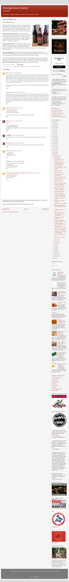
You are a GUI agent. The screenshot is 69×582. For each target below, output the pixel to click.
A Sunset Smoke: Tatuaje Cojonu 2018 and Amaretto (61, 343)
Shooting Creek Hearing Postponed (59, 218)
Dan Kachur (8, 143)
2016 (54, 139)
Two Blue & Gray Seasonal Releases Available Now (59, 195)
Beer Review (54, 379)
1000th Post (54, 312)
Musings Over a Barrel (15, 8)
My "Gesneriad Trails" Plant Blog (58, 116)
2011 (54, 148)
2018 (54, 136)
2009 (54, 152)
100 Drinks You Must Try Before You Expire (59, 179)
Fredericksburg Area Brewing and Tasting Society (17, 172)
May (55, 248)
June (55, 247)
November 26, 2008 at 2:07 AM (17, 143)
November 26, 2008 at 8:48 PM (18, 161)
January (56, 256)
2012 (54, 147)
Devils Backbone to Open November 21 (59, 215)
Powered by (59, 71)
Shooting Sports (55, 388)
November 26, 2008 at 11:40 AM (14, 150)
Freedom (53, 385)
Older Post (46, 209)
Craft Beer (28, 66)
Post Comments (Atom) (13, 211)
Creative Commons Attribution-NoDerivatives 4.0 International (43, 571)
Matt (7, 150)
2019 (54, 134)
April (55, 250)
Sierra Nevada (26, 52)
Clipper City (25, 43)
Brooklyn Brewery (8, 35)
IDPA (53, 387)
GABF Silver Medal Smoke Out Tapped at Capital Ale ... (60, 206)
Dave (7, 72)
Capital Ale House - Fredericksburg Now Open (60, 226)
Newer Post (5, 209)
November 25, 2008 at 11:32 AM (16, 107)
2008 (54, 154)
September (56, 241)
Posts (54, 263)
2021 (54, 130)
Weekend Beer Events (58, 161)
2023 (54, 127)
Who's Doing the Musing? (57, 110)
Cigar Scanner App (61, 282)
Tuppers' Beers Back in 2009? (60, 203)
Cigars (53, 380)
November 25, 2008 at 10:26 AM (18, 92)
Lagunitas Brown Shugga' (59, 186)
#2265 (56, 470)
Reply (7, 88)
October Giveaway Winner (59, 237)
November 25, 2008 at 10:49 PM (17, 135)
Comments (55, 265)
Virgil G (7, 120)
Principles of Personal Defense (58, 437)
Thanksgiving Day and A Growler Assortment (59, 163)
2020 (54, 132)
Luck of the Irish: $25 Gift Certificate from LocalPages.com (61, 353)
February (56, 254)
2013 (54, 145)
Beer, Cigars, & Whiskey (57, 111)
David (7, 135)
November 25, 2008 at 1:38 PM (16, 120)
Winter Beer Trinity (58, 170)
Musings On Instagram (56, 115)
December (56, 155)
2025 (54, 123)
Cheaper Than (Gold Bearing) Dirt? (61, 364)
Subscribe (59, 66)
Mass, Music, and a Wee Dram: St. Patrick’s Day (61, 332)
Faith (53, 383)
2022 (54, 129)
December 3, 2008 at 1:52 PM (34, 172)
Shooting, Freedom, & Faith (57, 113)
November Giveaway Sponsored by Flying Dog (60, 223)
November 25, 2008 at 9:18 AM (14, 72)
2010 (54, 150)
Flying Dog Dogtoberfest (59, 191)
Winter (39, 66)
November (56, 157)
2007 (54, 258)
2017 (54, 138)
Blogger (37, 576)
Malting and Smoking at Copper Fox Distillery (59, 189)
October (56, 239)
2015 (54, 141)
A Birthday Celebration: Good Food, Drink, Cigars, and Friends (61, 321)
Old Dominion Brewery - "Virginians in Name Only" (60, 221)
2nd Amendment (55, 377)
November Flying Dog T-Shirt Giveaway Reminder (60, 184)
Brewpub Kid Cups (58, 172)
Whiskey (53, 390)
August (55, 243)
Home (26, 209)
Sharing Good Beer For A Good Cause (59, 175)
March (55, 252)
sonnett (7, 107)
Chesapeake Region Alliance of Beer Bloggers (60, 232)
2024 (54, 125)
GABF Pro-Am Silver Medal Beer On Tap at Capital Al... (60, 229)
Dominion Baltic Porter (58, 159)
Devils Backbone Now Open (60, 177)
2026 (54, 121)
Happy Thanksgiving (58, 165)
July (55, 245)
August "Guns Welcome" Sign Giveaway (60, 273)
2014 (54, 143)
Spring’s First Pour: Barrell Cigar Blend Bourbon (61, 293)
